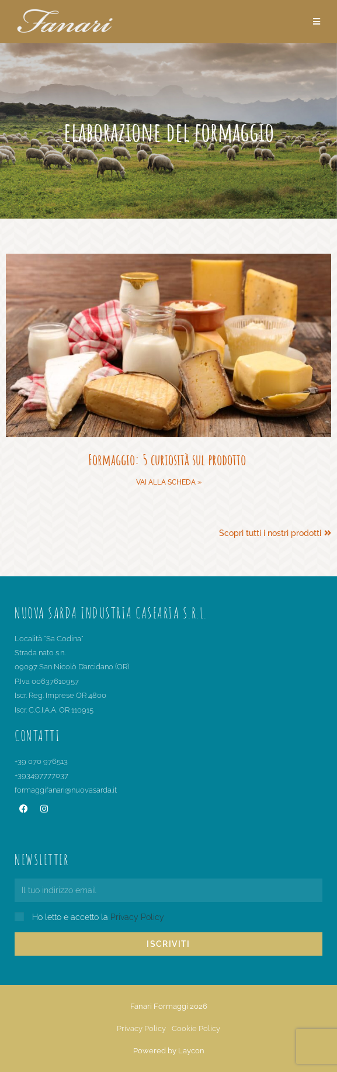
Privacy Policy (137, 917)
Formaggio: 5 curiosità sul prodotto (168, 459)
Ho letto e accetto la (98, 917)
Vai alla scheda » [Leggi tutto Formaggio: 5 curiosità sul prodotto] (168, 482)
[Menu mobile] (317, 21)
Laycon (191, 1050)
